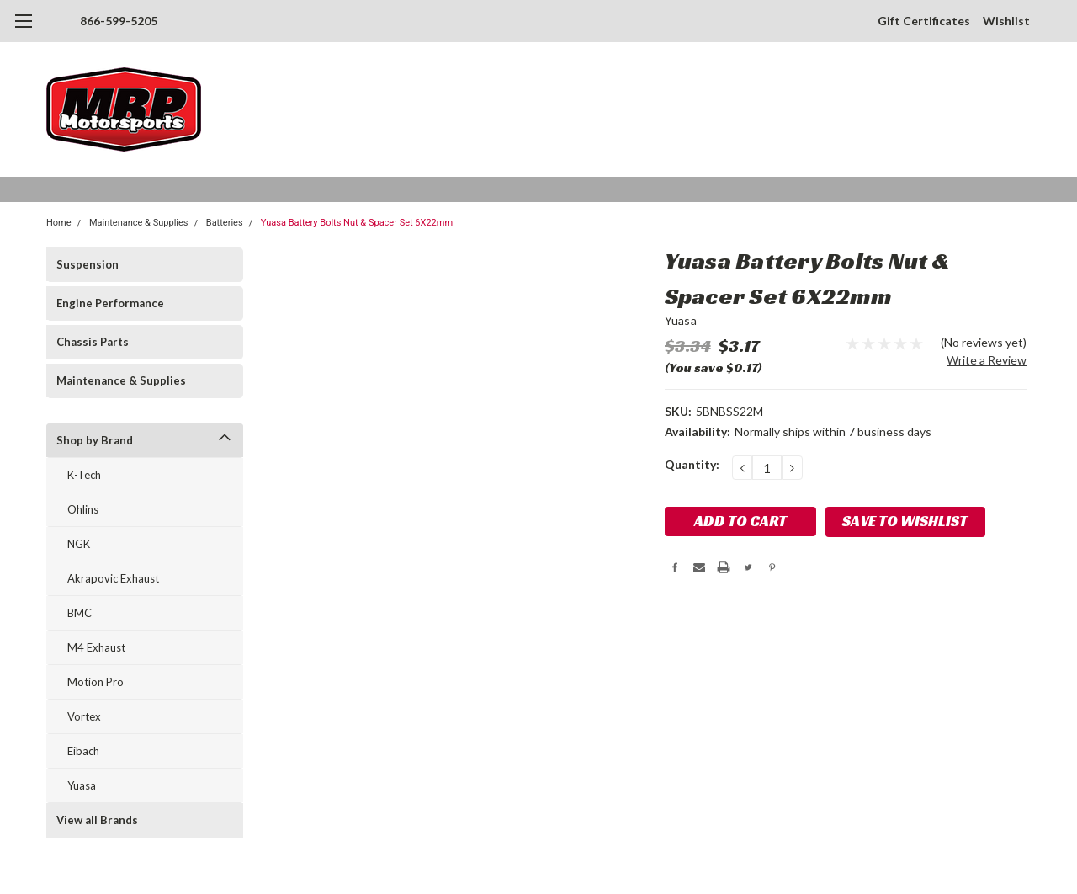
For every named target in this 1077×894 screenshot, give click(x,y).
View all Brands (97, 820)
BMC (79, 613)
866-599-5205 (118, 20)
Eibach (83, 751)
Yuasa (81, 785)
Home (59, 222)
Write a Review (987, 360)
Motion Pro (95, 682)
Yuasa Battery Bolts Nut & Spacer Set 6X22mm (357, 222)
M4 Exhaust (96, 647)
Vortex (84, 716)
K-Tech (84, 475)
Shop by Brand (94, 440)
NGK (78, 544)
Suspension (87, 264)
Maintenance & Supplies (138, 222)
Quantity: (692, 464)
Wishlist (1006, 20)
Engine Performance (110, 303)
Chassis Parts (92, 342)
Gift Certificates (924, 20)
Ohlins (82, 509)
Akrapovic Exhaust (113, 578)
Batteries (224, 222)
